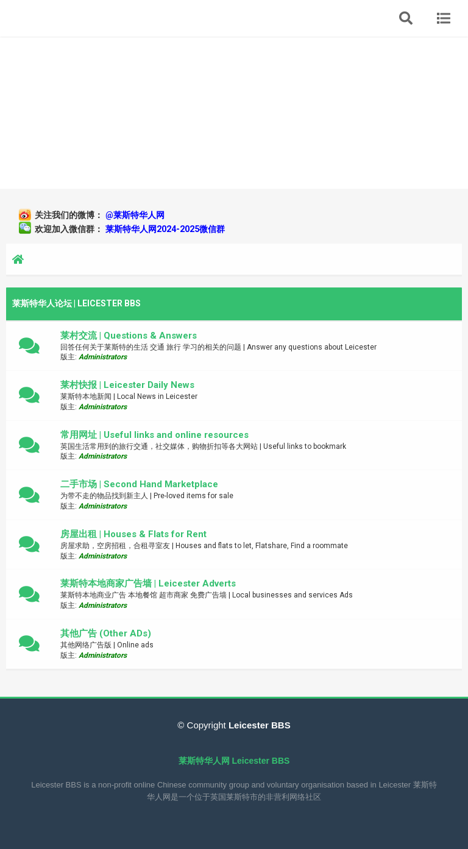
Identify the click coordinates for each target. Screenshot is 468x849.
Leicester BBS (258, 725)
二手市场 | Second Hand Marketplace (139, 484)
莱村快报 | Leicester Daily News (127, 384)
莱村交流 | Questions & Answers (128, 335)
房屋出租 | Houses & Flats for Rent (133, 534)
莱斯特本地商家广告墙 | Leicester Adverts (148, 583)
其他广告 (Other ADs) (105, 633)
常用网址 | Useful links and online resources (154, 434)
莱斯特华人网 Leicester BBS (234, 761)
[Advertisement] (234, 113)
